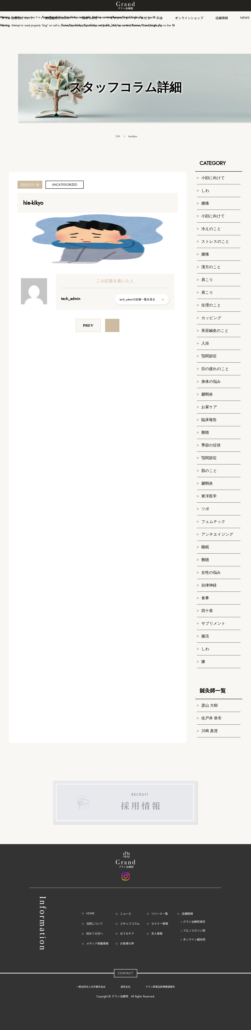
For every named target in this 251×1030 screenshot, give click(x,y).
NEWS (244, 18)
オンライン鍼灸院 (194, 940)
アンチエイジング (217, 534)
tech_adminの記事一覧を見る (137, 300)
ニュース (125, 914)
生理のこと (211, 305)
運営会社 (125, 986)
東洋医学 (209, 496)
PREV (88, 325)
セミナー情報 (159, 924)
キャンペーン (119, 18)
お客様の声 (127, 944)
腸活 (205, 636)
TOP (117, 136)
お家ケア (209, 407)
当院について (94, 924)
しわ (205, 190)
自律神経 (209, 585)
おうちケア (127, 934)
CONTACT (125, 973)
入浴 (205, 343)
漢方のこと (211, 267)
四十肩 (207, 610)
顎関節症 (209, 356)
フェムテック (213, 521)
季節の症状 (211, 445)
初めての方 (90, 18)
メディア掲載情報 (97, 944)
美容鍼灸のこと (215, 330)
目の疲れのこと (215, 369)
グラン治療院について (17, 18)
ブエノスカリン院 (194, 931)
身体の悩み (211, 381)
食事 (205, 598)
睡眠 (205, 547)
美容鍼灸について (57, 18)
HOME (90, 913)
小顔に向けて (213, 178)
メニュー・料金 (152, 18)
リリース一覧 (159, 914)
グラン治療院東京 (194, 922)
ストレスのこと (215, 241)
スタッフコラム (130, 924)
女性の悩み (211, 572)
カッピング (211, 318)
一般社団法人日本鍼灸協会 (90, 986)
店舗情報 (221, 18)
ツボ (205, 509)
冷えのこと (211, 229)
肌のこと (209, 470)
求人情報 (156, 934)
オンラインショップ (189, 18)
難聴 (205, 432)
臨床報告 (209, 420)
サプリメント (213, 623)
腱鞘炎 (207, 394)
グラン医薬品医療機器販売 (160, 986)
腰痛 (205, 203)
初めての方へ (94, 934)
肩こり (207, 279)
